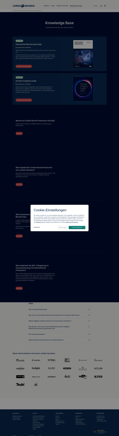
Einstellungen (62, 227)
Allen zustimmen (77, 227)
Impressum (37, 227)
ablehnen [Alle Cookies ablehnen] (38, 222)
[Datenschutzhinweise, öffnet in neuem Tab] (72, 222)
